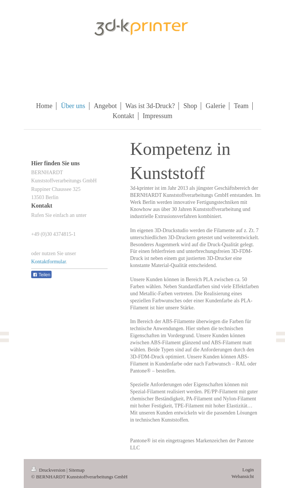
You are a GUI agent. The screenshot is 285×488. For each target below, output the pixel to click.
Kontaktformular (48, 261)
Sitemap (77, 470)
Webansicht (243, 476)
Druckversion (48, 470)
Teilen (41, 274)
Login (248, 469)
